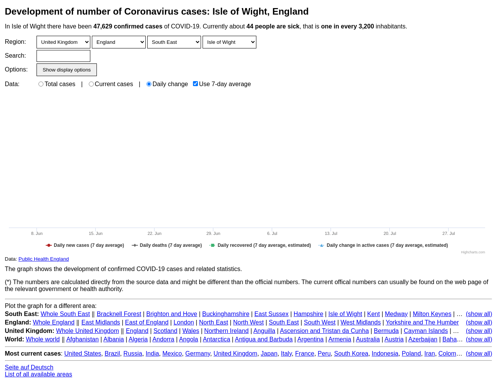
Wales (190, 331)
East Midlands (100, 322)
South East (284, 322)
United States (82, 353)
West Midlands (361, 322)
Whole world (43, 339)
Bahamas (455, 339)
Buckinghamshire (225, 314)
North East (213, 322)
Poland (411, 353)
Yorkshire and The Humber (422, 322)
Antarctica (216, 339)
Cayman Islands (426, 331)
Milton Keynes (432, 314)
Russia (132, 353)
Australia (368, 339)
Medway (396, 314)
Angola (188, 339)
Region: (15, 41)
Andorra (164, 339)
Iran (429, 353)
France (304, 353)
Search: (15, 55)
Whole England (54, 322)
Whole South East (65, 314)
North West (248, 322)
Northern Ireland (226, 331)
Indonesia (385, 353)
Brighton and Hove (171, 314)
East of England (146, 322)
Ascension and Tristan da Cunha (324, 331)
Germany (197, 353)
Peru (324, 353)
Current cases (111, 84)
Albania (113, 339)
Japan (269, 353)
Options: (16, 69)
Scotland (165, 331)
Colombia (452, 353)
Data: (12, 84)
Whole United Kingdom (87, 331)
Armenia (339, 339)
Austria (394, 339)
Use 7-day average (222, 84)
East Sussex (271, 314)
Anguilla (264, 331)
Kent (373, 314)
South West (320, 322)
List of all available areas (38, 374)
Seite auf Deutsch (29, 367)
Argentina (311, 339)
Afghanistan (82, 339)
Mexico (172, 353)
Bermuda (386, 331)
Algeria (138, 339)
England (137, 331)
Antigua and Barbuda (264, 339)
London (183, 322)
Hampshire (308, 314)
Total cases (56, 84)
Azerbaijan (422, 339)
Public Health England (43, 259)
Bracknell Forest (119, 314)
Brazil (112, 353)
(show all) (479, 314)
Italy (286, 353)
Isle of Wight (345, 314)
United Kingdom (236, 353)
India (152, 353)
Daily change (167, 84)
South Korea (351, 353)
